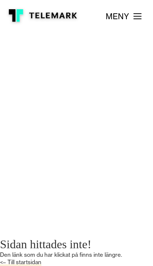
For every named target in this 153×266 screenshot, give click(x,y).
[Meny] (124, 16)
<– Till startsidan (20, 262)
